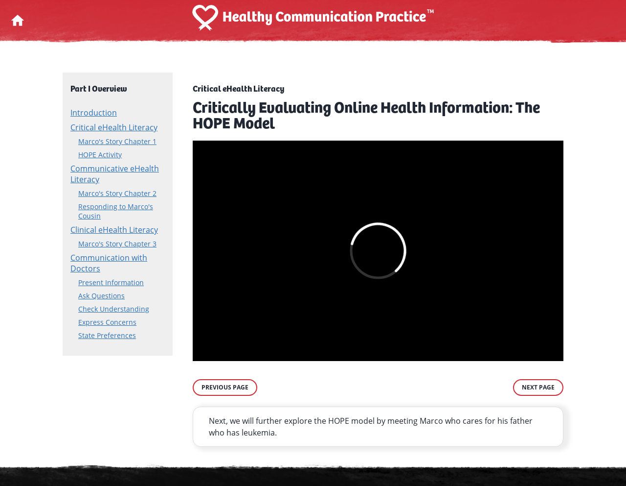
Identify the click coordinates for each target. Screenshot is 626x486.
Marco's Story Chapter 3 (117, 243)
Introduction (93, 112)
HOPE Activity (100, 154)
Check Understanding (113, 309)
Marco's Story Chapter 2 (117, 193)
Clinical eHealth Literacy (114, 229)
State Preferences (107, 335)
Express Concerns (107, 322)
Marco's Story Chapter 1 (117, 141)
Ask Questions (101, 295)
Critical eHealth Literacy (113, 127)
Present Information (111, 282)
